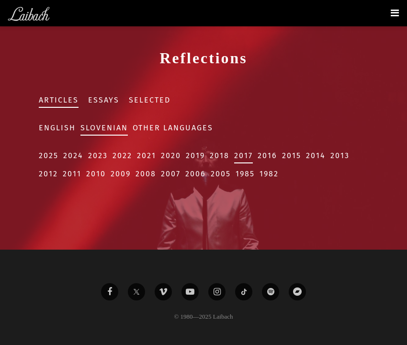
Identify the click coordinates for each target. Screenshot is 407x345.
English (57, 127)
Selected (149, 99)
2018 (219, 155)
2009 (121, 173)
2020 (171, 155)
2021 (146, 155)
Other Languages (173, 127)
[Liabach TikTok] (243, 291)
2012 (48, 173)
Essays (103, 99)
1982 (269, 173)
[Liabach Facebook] (109, 291)
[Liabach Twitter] (136, 291)
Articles (59, 99)
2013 (340, 155)
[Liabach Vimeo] (163, 291)
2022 (122, 155)
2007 (171, 173)
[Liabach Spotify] (270, 291)
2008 (146, 173)
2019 (195, 155)
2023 (98, 155)
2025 (48, 155)
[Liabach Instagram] (217, 291)
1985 (245, 173)
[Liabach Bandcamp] (297, 291)
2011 (72, 173)
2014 (316, 155)
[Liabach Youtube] (190, 291)
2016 (267, 155)
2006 (195, 173)
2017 (243, 155)
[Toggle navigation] (395, 13)
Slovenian (104, 127)
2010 (96, 173)
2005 (221, 173)
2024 (73, 155)
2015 (291, 155)
